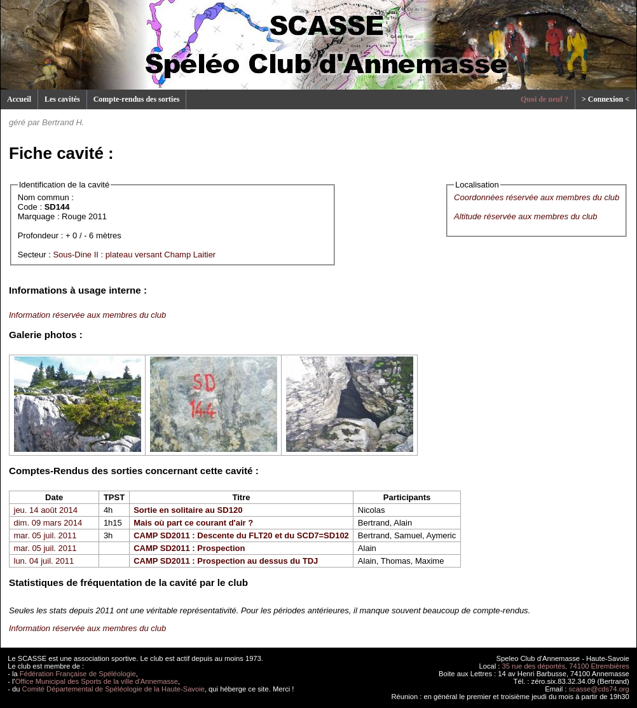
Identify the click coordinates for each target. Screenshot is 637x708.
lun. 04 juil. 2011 (44, 561)
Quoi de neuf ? (544, 99)
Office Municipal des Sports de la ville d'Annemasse (96, 681)
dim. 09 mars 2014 (48, 523)
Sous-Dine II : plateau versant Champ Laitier (134, 254)
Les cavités (62, 99)
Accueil (19, 99)
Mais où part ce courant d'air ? (193, 523)
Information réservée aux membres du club (87, 315)
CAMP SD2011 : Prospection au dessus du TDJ (226, 561)
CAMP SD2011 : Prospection (189, 548)
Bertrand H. (63, 122)
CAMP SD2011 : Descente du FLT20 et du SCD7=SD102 (241, 535)
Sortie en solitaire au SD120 (188, 510)
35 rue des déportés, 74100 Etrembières (565, 666)
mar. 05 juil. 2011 (45, 535)
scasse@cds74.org (599, 689)
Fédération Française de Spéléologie (78, 673)
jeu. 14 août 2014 (46, 510)
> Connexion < (605, 99)
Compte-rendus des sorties (136, 99)
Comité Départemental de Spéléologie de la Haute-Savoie (113, 689)
